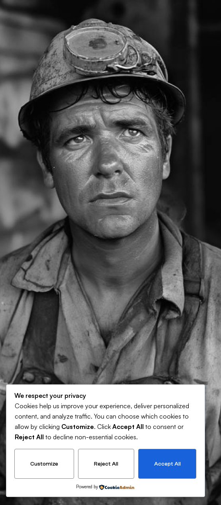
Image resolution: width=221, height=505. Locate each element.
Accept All (167, 464)
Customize (44, 464)
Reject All (106, 464)
